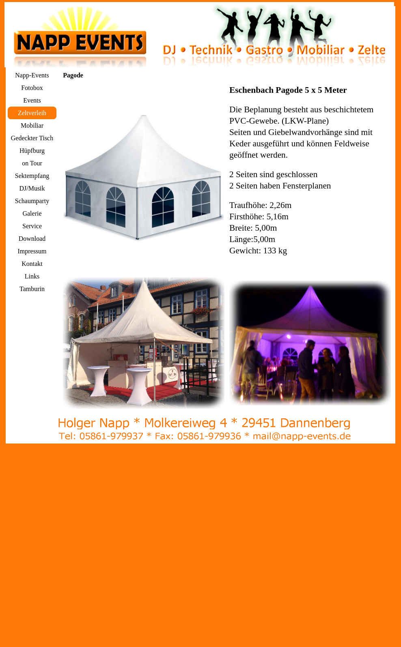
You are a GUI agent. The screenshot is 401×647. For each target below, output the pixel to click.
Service (32, 226)
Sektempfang (32, 175)
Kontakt (32, 263)
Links (32, 276)
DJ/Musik (32, 188)
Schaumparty (32, 200)
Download (32, 238)
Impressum (31, 251)
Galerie (31, 213)
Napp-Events (32, 75)
